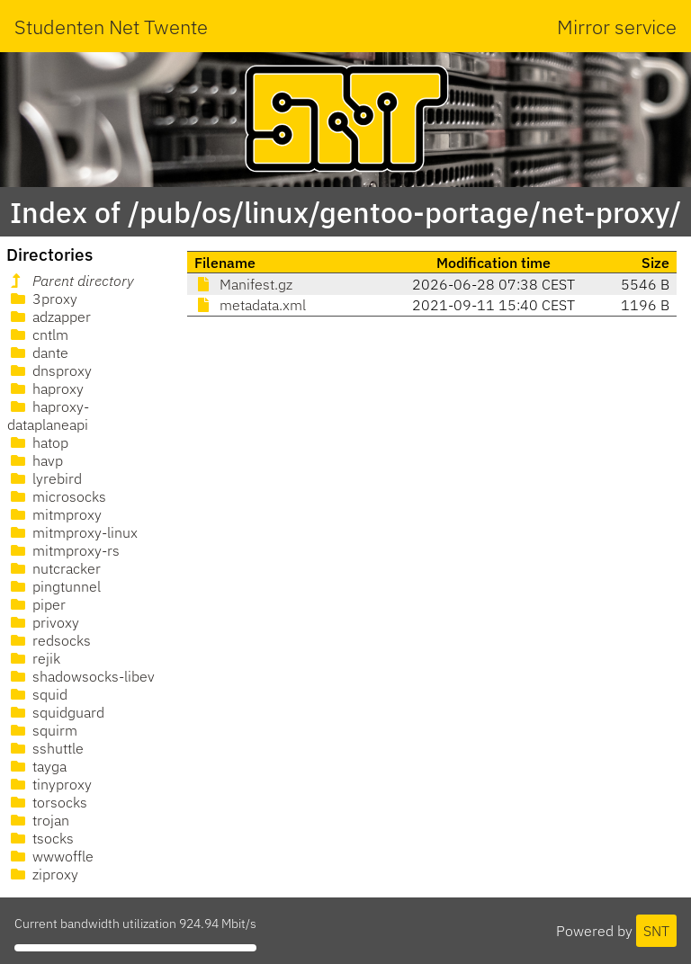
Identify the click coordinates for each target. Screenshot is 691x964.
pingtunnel (54, 586)
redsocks (49, 640)
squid (37, 694)
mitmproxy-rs (63, 550)
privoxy (43, 622)
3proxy (42, 299)
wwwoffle (50, 856)
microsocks (56, 496)
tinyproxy (49, 784)
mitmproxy (54, 514)
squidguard (55, 712)
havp (35, 460)
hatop (37, 442)
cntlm (37, 335)
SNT (656, 931)
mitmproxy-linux (72, 532)
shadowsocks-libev (81, 676)
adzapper (49, 317)
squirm (42, 730)
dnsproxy (49, 370)
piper (36, 604)
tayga (37, 766)
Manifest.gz (243, 284)
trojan (38, 820)
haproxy (45, 388)
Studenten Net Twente (111, 26)
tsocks (40, 838)
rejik (33, 658)
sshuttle (45, 748)
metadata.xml (250, 305)
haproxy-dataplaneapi (48, 415)
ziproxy (42, 874)
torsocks (47, 802)
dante (37, 353)
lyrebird (44, 478)
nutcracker (54, 568)
